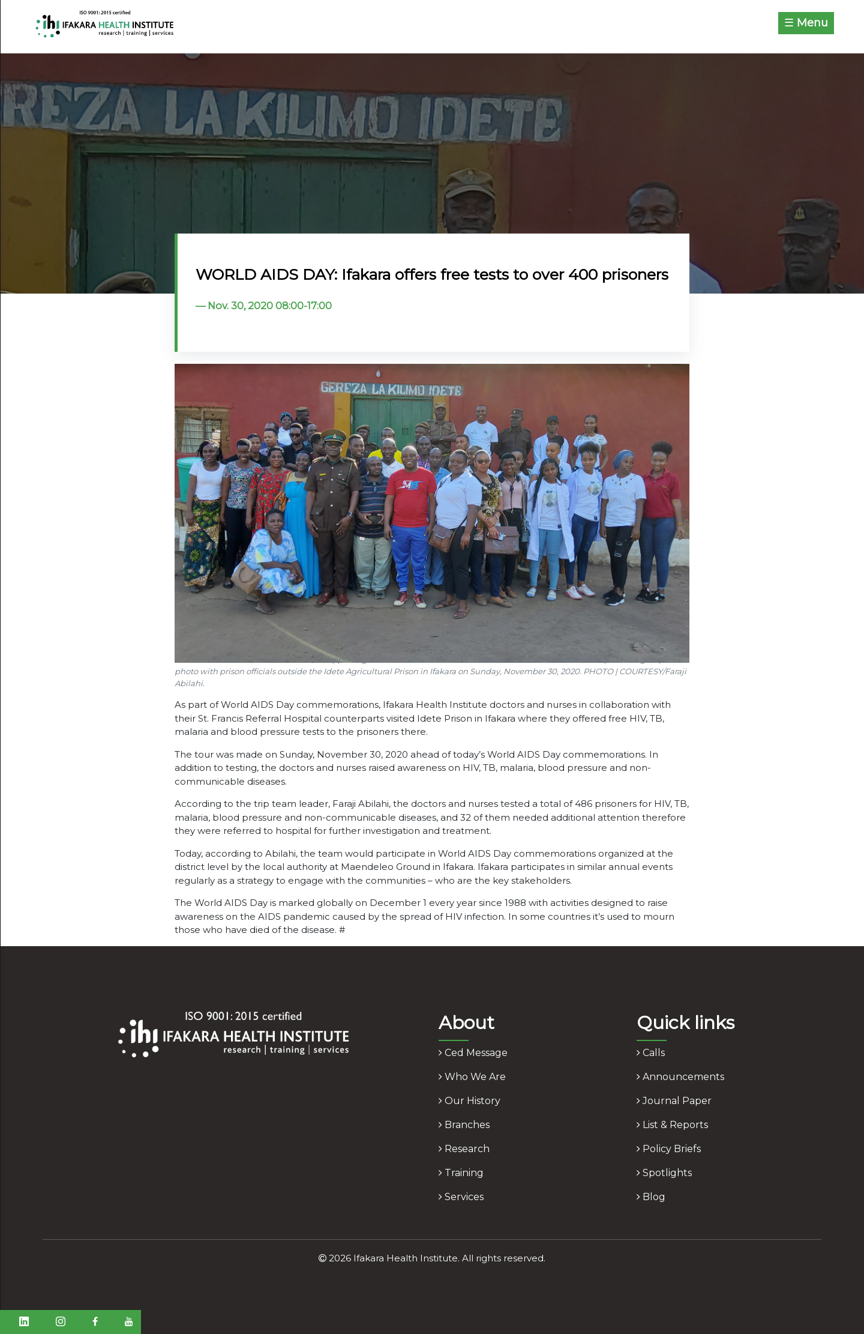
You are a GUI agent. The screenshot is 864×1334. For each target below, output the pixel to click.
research (464, 1148)
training (461, 1173)
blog (651, 1197)
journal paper (674, 1100)
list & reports (672, 1124)
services (461, 1197)
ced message (473, 1052)
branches (464, 1124)
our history (469, 1100)
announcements (680, 1076)
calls (651, 1052)
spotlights (664, 1173)
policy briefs (669, 1148)
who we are (472, 1076)
